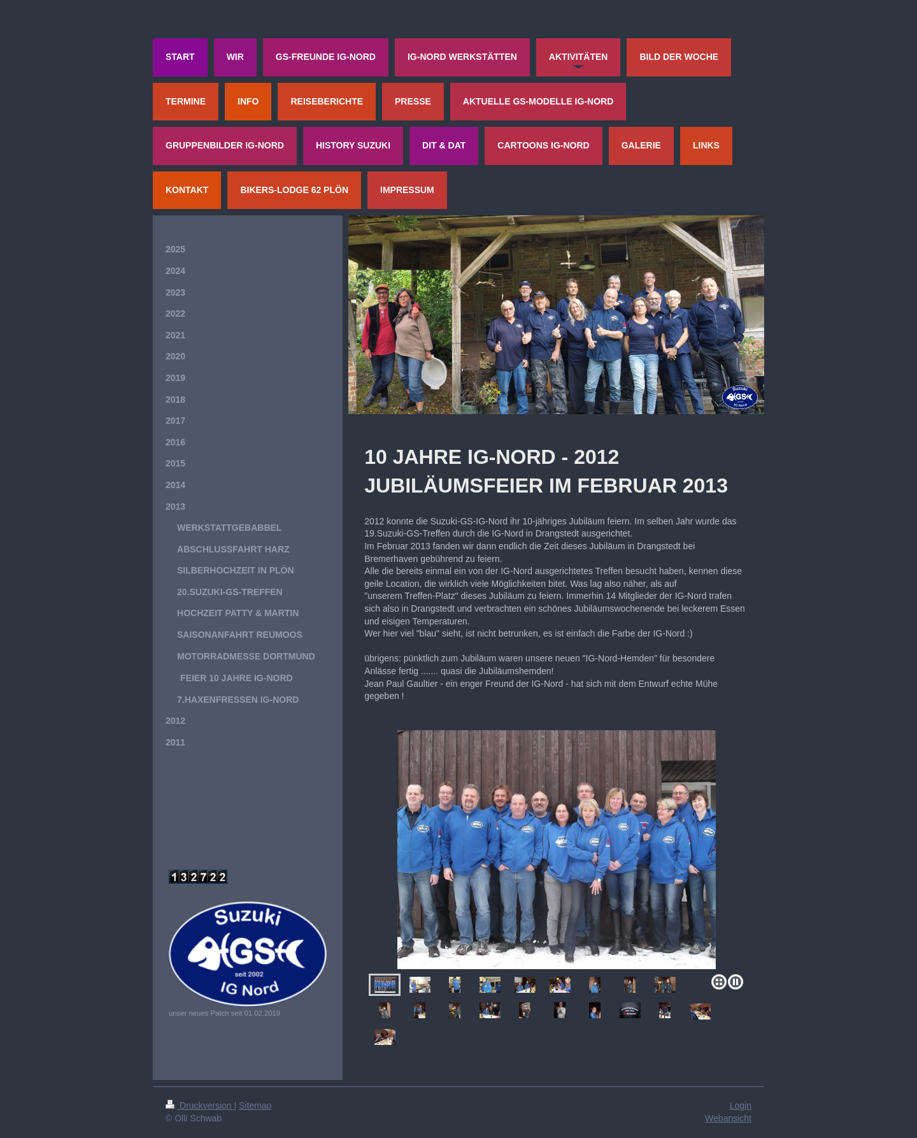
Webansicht (728, 1118)
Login (740, 1105)
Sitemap (255, 1105)
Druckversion (200, 1105)
